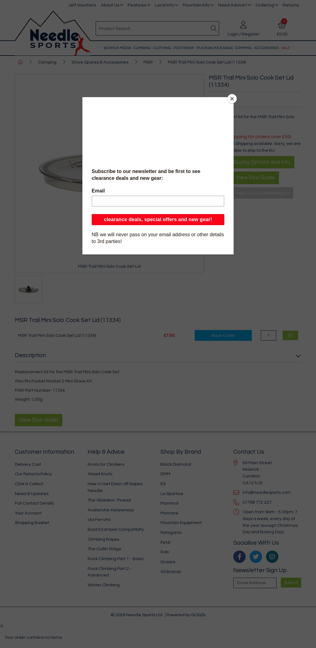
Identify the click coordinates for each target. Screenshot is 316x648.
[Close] (232, 98)
